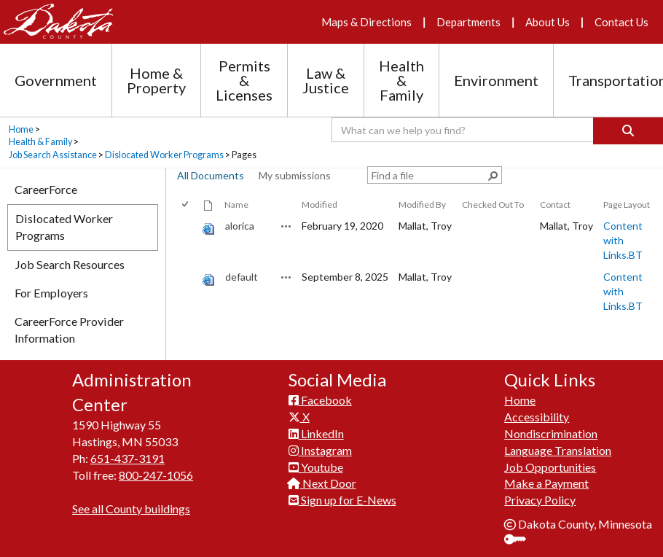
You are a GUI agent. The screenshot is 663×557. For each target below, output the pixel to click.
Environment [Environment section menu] (496, 80)
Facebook (320, 400)
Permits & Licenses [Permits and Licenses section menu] (244, 80)
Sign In (520, 541)
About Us (547, 21)
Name (236, 204)
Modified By (422, 204)
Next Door (322, 483)
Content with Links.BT (623, 240)
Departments (468, 21)
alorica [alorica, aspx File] (239, 225)
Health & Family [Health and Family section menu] (401, 80)
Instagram (320, 450)
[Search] (628, 130)
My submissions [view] (295, 175)
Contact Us (621, 21)
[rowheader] (188, 240)
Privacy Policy (540, 500)
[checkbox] (186, 204)
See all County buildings (131, 508)
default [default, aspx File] (241, 276)
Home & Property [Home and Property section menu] (156, 80)
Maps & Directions (366, 21)
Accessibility (536, 417)
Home (21, 129)
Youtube (316, 467)
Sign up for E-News (342, 500)
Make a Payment (546, 483)
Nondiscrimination (550, 433)
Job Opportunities (550, 467)
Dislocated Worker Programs (164, 154)
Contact (555, 204)
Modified (319, 204)
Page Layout (626, 204)
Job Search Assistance (53, 154)
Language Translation (557, 450)
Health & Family (40, 141)
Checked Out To (493, 204)
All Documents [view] (210, 175)
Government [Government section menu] (56, 80)
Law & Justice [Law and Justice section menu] (325, 80)
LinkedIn (316, 433)
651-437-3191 (127, 458)
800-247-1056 (156, 475)
